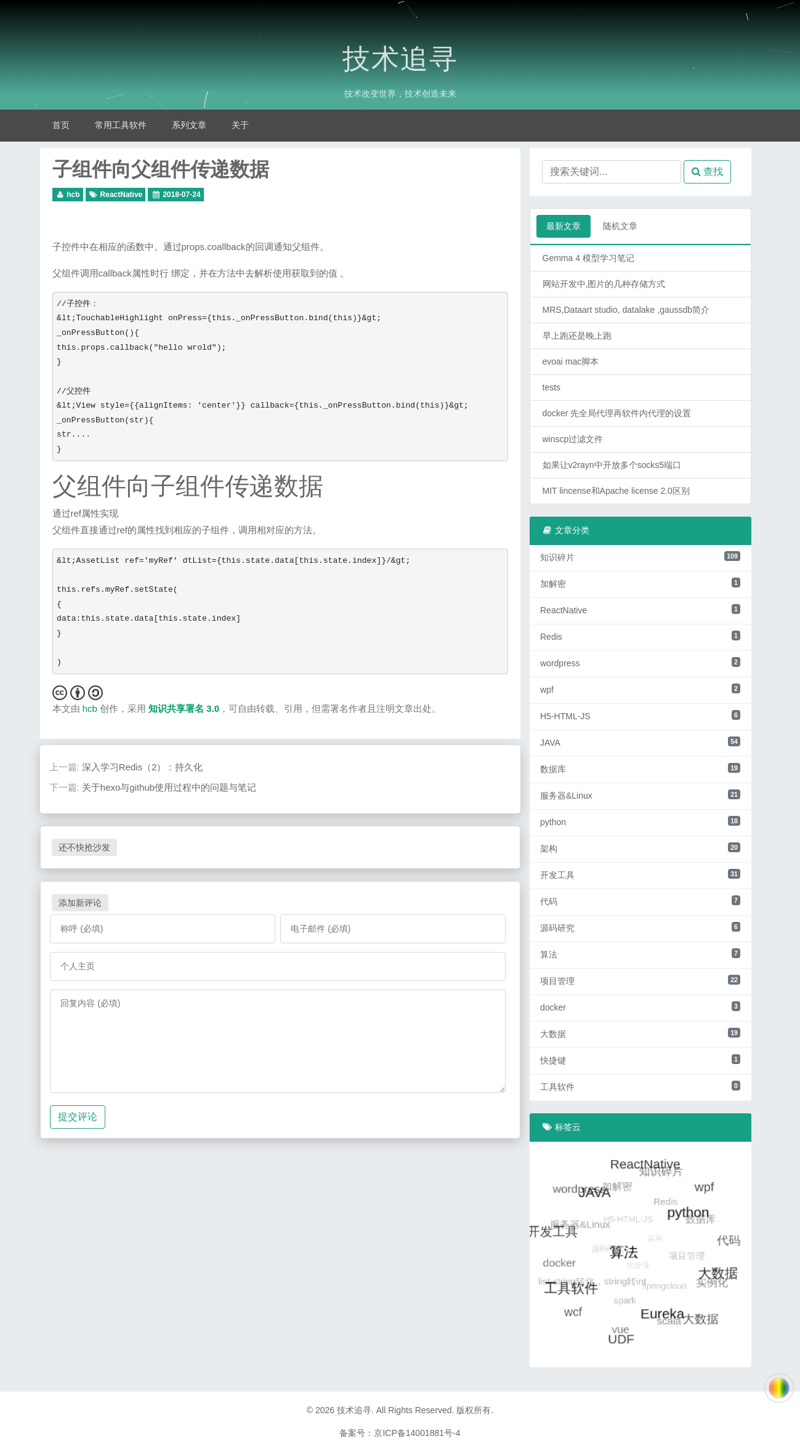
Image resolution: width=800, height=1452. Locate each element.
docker (640, 1006)
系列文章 (189, 125)
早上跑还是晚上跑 (577, 336)
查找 (707, 171)
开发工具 (640, 874)
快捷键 (640, 1059)
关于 (240, 125)
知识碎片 (640, 556)
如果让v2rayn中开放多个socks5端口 (612, 465)
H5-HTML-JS (640, 715)
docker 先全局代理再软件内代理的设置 (617, 413)
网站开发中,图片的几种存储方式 (604, 284)
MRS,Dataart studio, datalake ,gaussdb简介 (626, 310)
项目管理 (640, 980)
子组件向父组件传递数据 (160, 169)
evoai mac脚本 (571, 361)
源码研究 (640, 927)
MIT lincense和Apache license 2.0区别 (616, 491)
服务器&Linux (640, 795)
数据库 (640, 768)
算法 (640, 953)
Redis (640, 636)
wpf (640, 689)
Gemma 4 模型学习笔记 (588, 258)
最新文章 (563, 226)
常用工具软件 (121, 125)
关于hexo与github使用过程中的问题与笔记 (169, 787)
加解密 (640, 583)
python (640, 821)
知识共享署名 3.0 (183, 708)
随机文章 (620, 226)
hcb (73, 194)
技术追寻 (400, 59)
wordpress (640, 662)
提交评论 (77, 1116)
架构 (640, 847)
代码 (640, 900)
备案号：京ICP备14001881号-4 (399, 1433)
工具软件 (640, 1086)
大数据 (640, 1033)
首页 (61, 125)
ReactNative (121, 194)
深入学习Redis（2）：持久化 (142, 767)
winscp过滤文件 (573, 439)
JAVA (640, 742)
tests (552, 387)
